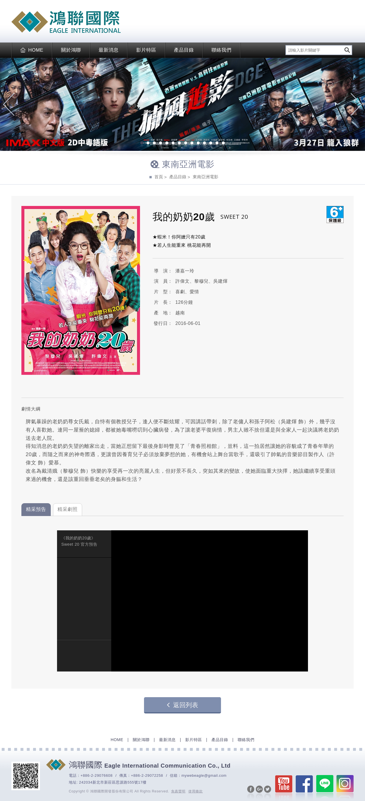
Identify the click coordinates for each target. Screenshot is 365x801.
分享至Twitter (267, 793)
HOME (32, 50)
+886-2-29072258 (147, 775)
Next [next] (356, 104)
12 (211, 143)
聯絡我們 (222, 50)
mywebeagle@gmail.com (203, 775)
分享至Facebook (250, 793)
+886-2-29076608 (96, 775)
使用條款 (195, 791)
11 (204, 143)
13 (217, 143)
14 (223, 143)
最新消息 (109, 50)
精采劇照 (68, 509)
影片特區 (146, 50)
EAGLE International (66, 22)
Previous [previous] (9, 104)
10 (198, 143)
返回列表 (182, 705)
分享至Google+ (259, 793)
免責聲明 (178, 791)
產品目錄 (184, 50)
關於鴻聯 (71, 50)
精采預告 (36, 509)
